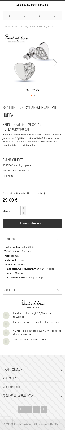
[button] (55, 63)
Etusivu (6, 27)
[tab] (32, 239)
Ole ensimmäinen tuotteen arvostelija (24, 193)
